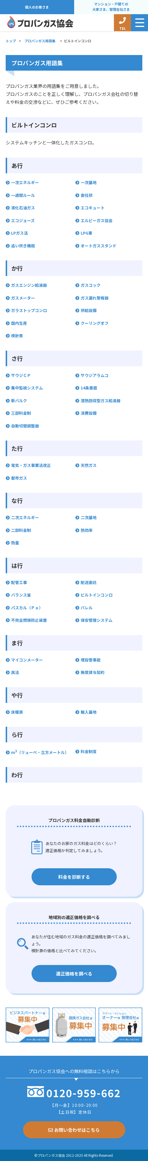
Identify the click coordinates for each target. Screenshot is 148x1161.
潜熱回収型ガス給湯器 (100, 400)
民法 (15, 672)
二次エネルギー (25, 517)
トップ (11, 40)
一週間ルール (23, 195)
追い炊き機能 (23, 245)
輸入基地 (89, 712)
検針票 (17, 335)
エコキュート (93, 207)
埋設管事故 (91, 660)
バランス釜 (21, 595)
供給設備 (89, 310)
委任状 (87, 195)
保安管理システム (96, 620)
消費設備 (89, 413)
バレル (87, 607)
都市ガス (19, 478)
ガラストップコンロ (29, 310)
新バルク (19, 400)
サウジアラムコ (95, 375)
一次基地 (89, 182)
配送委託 (89, 582)
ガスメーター (23, 298)
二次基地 (89, 517)
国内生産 (19, 323)
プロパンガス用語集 (39, 40)
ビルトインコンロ (96, 595)
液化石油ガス (23, 207)
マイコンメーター (27, 660)
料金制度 (89, 751)
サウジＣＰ (21, 375)
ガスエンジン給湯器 (29, 285)
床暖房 (17, 712)
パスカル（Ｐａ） (27, 607)
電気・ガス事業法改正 (31, 465)
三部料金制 (21, 413)
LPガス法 (19, 233)
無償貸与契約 (93, 672)
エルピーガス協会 (96, 220)
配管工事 (19, 582)
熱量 (15, 542)
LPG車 (86, 233)
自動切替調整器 (25, 426)
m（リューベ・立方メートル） (40, 752)
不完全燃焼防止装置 (29, 620)
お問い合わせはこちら (74, 1129)
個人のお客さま (37, 7)
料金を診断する (74, 876)
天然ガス (89, 465)
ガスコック (91, 285)
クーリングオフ (95, 323)
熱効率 (87, 530)
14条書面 (89, 388)
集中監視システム (27, 388)
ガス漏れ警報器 (95, 298)
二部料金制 (21, 530)
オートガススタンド (98, 245)
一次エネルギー (25, 182)
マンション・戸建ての (111, 7)
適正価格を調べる (74, 973)
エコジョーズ (23, 220)
